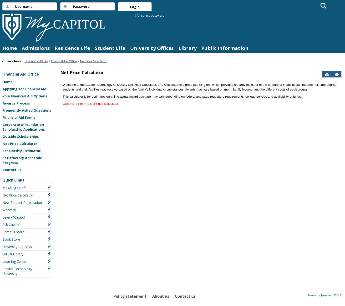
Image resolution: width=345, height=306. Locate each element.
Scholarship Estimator (22, 150)
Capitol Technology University (26, 271)
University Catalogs (26, 246)
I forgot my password (149, 16)
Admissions (36, 48)
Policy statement (130, 296)
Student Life (110, 48)
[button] (336, 75)
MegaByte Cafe (26, 188)
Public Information (225, 48)
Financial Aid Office (64, 61)
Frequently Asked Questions (27, 110)
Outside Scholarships (21, 136)
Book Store (26, 239)
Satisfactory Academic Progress (22, 160)
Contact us (12, 169)
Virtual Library (26, 254)
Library (187, 48)
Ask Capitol (26, 224)
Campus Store (26, 232)
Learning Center (26, 261)
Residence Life (72, 48)
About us (160, 296)
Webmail (26, 210)
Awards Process (16, 103)
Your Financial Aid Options (25, 96)
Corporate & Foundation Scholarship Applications (24, 127)
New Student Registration (26, 202)
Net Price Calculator (93, 61)
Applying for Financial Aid (24, 89)
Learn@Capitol (26, 217)
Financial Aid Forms (19, 117)
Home (9, 48)
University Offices (152, 48)
